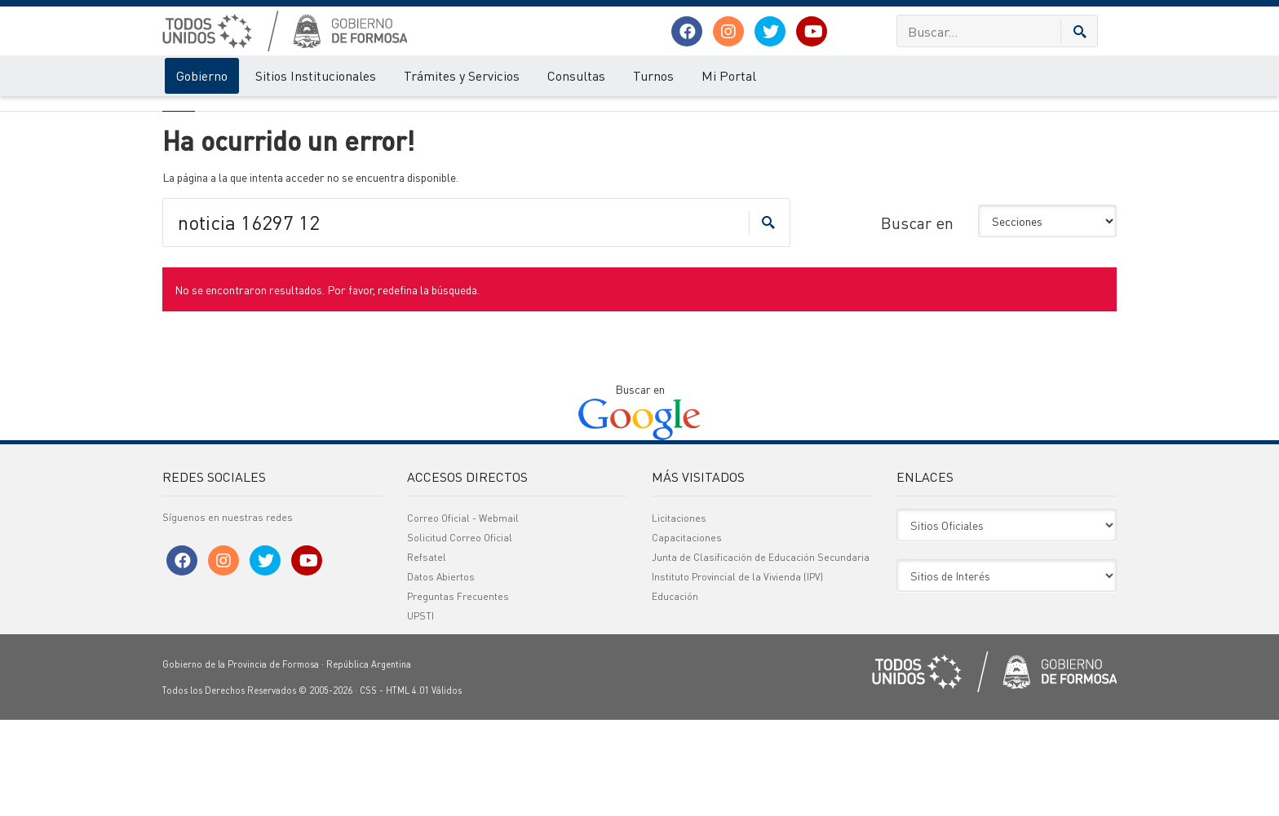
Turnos (653, 75)
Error (229, 112)
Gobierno (202, 75)
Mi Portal (728, 75)
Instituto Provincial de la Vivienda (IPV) (737, 673)
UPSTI (420, 712)
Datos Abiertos (441, 673)
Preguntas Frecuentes (458, 692)
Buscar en (917, 318)
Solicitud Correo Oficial (459, 634)
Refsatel (426, 653)
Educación (675, 692)
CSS (368, 786)
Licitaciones (679, 614)
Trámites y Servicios (462, 75)
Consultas (576, 75)
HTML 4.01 (407, 786)
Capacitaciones (687, 634)
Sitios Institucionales (315, 75)
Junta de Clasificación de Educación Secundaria (761, 653)
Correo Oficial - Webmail (463, 614)
